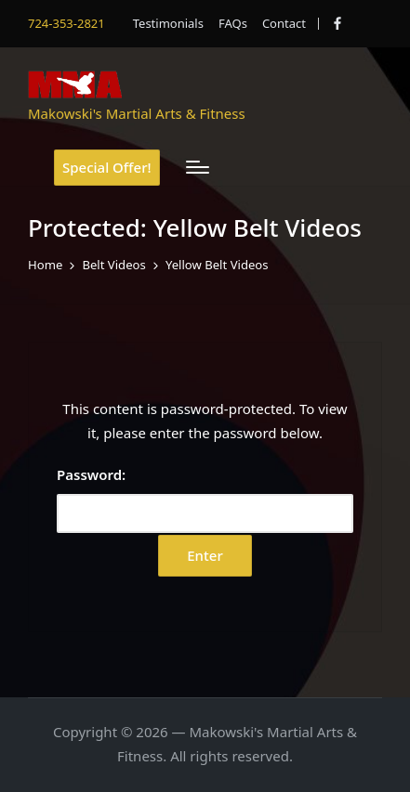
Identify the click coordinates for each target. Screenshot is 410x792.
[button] (107, 167)
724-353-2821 (66, 23)
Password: (205, 499)
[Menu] (197, 167)
